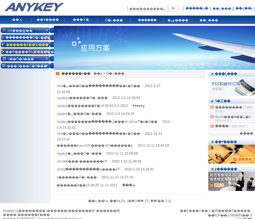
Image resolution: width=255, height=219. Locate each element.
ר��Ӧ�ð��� (20, 59)
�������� (228, 107)
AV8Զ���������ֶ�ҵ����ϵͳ (88, 169)
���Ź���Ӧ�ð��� (27, 66)
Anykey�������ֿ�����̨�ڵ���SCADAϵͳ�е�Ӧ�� (107, 122)
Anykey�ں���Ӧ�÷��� (79, 114)
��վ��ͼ (244, 8)
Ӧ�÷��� (114, 20)
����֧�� (147, 20)
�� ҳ (17, 20)
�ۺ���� (177, 20)
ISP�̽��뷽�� (20, 31)
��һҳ (115, 201)
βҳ (123, 201)
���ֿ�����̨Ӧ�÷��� (28, 38)
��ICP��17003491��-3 (230, 215)
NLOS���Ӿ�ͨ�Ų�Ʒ (233, 117)
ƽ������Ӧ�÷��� (77, 177)
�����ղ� (196, 8)
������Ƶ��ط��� (27, 45)
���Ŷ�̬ (81, 20)
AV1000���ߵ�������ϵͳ (82, 161)
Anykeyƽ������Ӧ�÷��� (82, 98)
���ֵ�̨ (222, 126)
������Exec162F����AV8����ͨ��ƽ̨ (95, 146)
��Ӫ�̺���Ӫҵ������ (29, 52)
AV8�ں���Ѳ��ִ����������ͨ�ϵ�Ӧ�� (98, 86)
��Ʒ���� (48, 20)
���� (246, 133)
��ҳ (98, 73)
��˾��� (221, 8)
